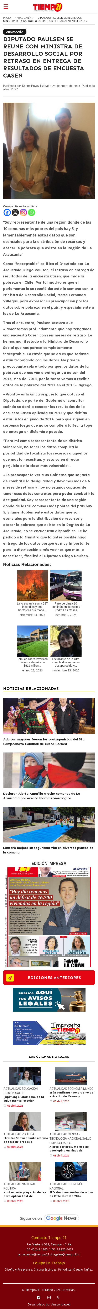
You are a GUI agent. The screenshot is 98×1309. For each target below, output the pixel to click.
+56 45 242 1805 (36, 1249)
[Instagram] (23, 212)
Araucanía (24, 17)
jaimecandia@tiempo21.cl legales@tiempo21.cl (49, 1254)
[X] (15, 212)
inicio (7, 17)
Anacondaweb (61, 1304)
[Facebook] (7, 212)
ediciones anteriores (54, 977)
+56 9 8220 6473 (61, 1249)
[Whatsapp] (31, 212)
